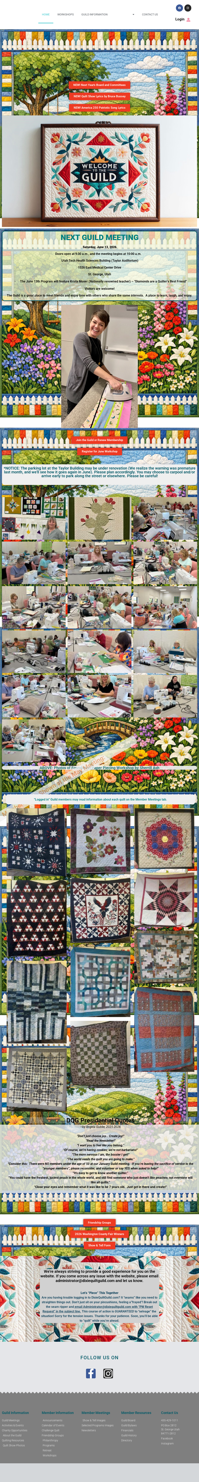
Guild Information (94, 14)
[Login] (188, 20)
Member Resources (136, 1413)
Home (46, 14)
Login (180, 19)
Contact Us (150, 14)
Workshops (65, 14)
